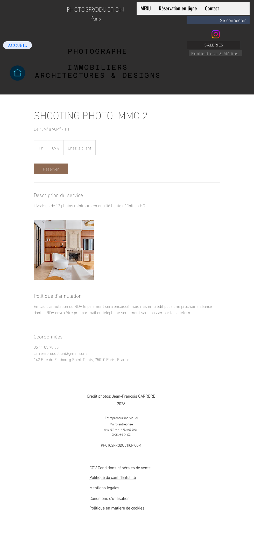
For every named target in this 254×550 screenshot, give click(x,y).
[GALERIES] (213, 45)
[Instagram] (215, 34)
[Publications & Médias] (215, 53)
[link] (51, 169)
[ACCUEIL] (17, 45)
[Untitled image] (64, 250)
